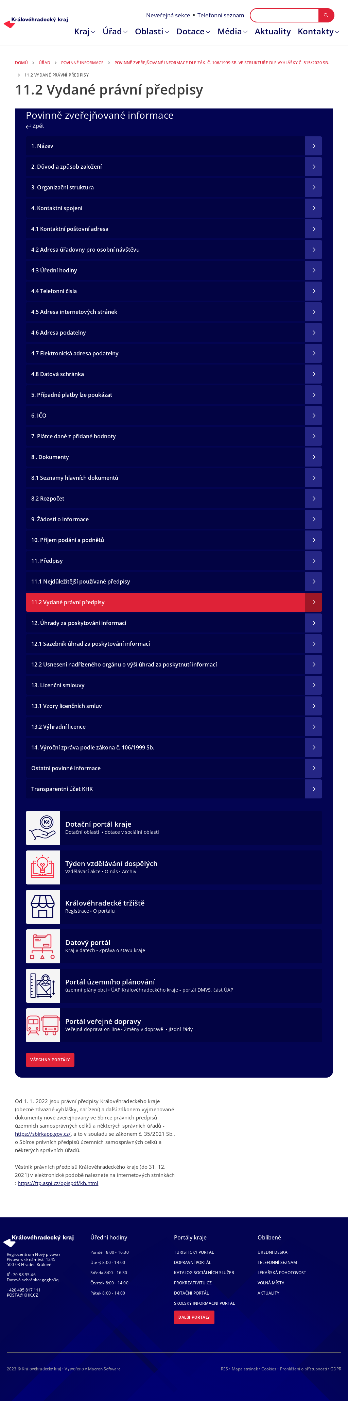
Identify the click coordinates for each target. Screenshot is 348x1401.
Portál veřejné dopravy (103, 1021)
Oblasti (149, 31)
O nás (111, 871)
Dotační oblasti (83, 832)
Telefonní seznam (220, 15)
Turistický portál (194, 1252)
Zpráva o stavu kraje (122, 950)
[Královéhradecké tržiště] (43, 906)
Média (230, 31)
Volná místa (271, 1283)
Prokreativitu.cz (193, 1283)
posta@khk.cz (22, 1295)
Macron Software (104, 1369)
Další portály (194, 1317)
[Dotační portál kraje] (43, 827)
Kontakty (316, 31)
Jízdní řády (181, 1029)
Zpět (35, 126)
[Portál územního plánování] (43, 985)
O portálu (104, 911)
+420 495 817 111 (24, 1290)
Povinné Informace (82, 63)
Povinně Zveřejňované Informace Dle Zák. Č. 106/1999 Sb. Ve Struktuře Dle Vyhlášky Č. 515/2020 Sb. (222, 63)
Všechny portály (50, 1060)
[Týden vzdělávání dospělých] (43, 867)
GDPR (335, 1369)
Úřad (112, 31)
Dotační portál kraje (98, 824)
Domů (21, 63)
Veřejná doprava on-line (92, 1029)
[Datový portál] (43, 945)
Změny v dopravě (144, 1029)
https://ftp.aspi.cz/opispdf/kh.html (58, 1183)
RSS (224, 1369)
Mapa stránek (245, 1369)
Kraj (82, 31)
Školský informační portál (204, 1303)
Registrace (77, 911)
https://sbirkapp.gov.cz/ (43, 1133)
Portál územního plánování (110, 981)
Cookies (268, 1369)
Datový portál (87, 942)
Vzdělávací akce (83, 871)
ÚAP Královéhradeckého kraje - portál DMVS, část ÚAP (172, 989)
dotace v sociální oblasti (132, 832)
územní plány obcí (86, 989)
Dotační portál (191, 1293)
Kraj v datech (80, 950)
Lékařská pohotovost (282, 1273)
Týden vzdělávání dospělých (111, 863)
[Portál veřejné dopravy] (43, 1024)
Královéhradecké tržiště (105, 903)
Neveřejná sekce (168, 15)
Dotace (190, 31)
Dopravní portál (192, 1262)
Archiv (129, 871)
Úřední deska (273, 1252)
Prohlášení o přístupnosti (303, 1369)
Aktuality (273, 31)
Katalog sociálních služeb (204, 1273)
